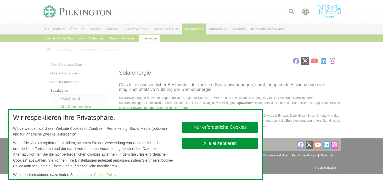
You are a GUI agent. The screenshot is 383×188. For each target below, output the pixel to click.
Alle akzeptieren (220, 143)
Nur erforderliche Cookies (220, 127)
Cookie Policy (105, 175)
